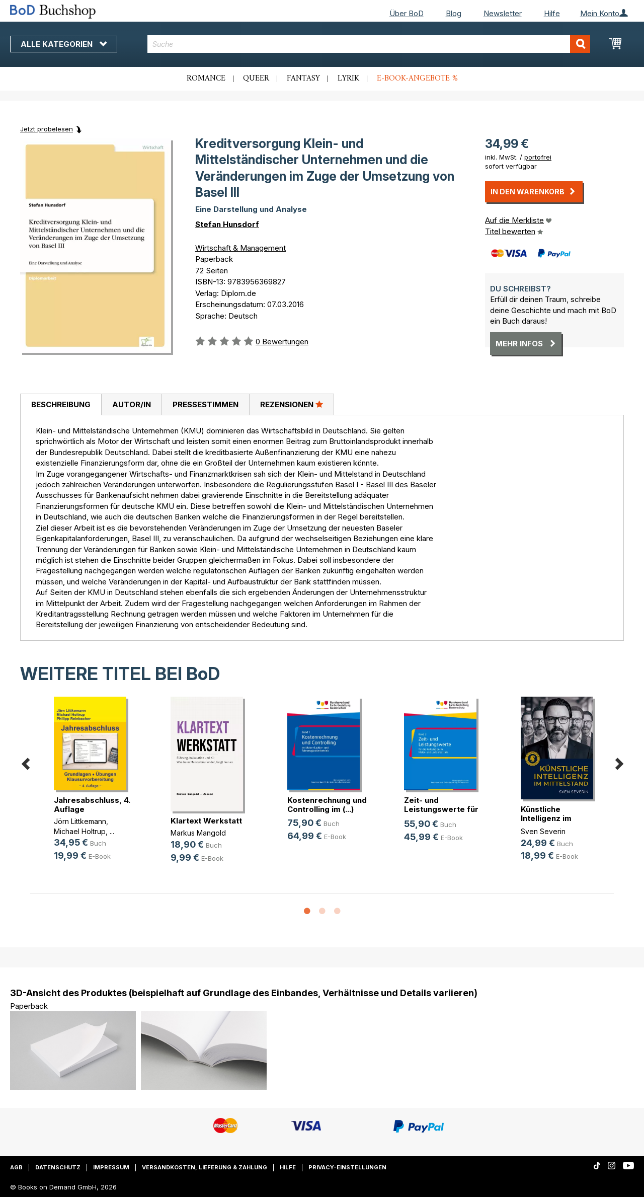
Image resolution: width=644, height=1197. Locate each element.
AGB (16, 1167)
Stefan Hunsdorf (227, 224)
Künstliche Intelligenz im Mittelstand (546, 818)
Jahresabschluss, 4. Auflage (92, 804)
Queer (256, 78)
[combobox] (368, 44)
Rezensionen (291, 404)
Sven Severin (543, 831)
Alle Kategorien (64, 44)
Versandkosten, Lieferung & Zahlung (204, 1167)
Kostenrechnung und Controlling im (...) (327, 804)
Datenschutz (57, 1167)
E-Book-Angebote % (417, 78)
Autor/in (131, 404)
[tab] (60, 405)
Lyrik (348, 78)
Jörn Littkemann (80, 821)
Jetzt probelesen (46, 129)
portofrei (537, 157)
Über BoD (406, 13)
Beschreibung (61, 404)
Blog (453, 13)
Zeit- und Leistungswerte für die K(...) (441, 809)
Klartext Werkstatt (206, 821)
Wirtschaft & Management (240, 248)
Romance (206, 78)
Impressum (111, 1167)
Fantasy (303, 78)
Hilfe (552, 13)
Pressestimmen (205, 404)
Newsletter (503, 13)
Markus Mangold (198, 833)
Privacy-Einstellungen (347, 1167)
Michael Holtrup (80, 831)
